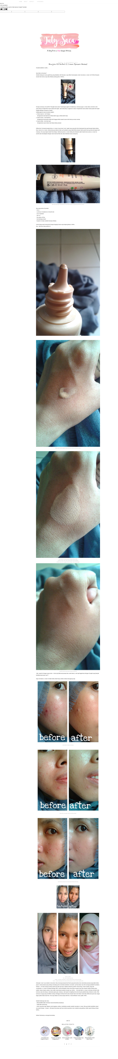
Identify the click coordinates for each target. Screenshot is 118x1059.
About (25, 1)
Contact (31, 1)
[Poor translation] (5, 9)
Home (20, 1)
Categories (40, 1)
